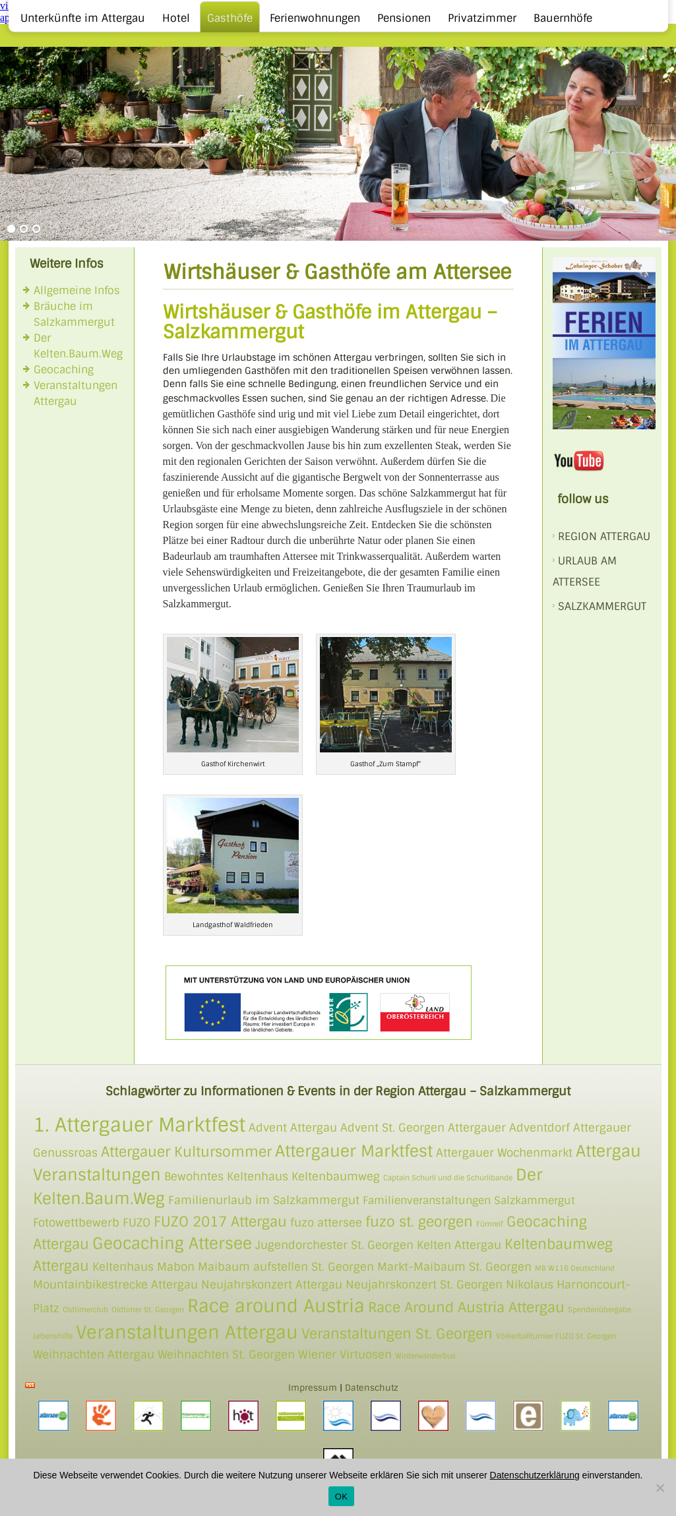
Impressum (312, 1387)
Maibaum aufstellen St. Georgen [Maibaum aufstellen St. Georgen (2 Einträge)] (286, 1266)
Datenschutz (371, 1387)
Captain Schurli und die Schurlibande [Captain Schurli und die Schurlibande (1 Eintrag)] (447, 1177)
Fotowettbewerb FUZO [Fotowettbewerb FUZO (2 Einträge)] (91, 1222)
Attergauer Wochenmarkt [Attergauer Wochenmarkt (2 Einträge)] (504, 1152)
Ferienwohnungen (315, 18)
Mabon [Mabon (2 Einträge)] (176, 1266)
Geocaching (64, 370)
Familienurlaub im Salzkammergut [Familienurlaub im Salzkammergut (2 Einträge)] (263, 1200)
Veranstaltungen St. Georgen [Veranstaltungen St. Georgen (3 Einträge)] (397, 1334)
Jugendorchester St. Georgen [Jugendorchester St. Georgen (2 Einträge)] (334, 1245)
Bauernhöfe (563, 18)
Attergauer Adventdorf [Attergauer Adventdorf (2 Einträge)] (509, 1127)
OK (341, 1496)
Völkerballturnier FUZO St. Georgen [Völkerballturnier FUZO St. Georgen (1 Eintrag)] (556, 1336)
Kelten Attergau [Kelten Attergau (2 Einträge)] (459, 1245)
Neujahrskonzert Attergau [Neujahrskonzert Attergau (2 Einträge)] (271, 1284)
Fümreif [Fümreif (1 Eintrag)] (489, 1223)
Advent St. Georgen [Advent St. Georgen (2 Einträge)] (392, 1127)
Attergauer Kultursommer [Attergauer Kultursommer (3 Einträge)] (186, 1152)
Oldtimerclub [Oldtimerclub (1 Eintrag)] (85, 1309)
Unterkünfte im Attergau (82, 18)
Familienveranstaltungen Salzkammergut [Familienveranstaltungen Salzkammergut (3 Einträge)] (469, 1200)
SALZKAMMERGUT (602, 606)
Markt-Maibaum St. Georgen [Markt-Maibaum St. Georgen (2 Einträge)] (454, 1266)
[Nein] (659, 1487)
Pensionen (404, 18)
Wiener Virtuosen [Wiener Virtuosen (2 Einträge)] (345, 1354)
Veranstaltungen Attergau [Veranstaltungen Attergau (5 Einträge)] (187, 1332)
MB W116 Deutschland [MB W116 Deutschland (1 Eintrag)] (575, 1268)
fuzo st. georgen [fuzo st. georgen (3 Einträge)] (419, 1221)
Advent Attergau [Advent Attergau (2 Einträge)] (293, 1127)
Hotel (176, 18)
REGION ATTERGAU (604, 536)
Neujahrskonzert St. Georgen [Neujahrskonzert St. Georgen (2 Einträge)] (424, 1284)
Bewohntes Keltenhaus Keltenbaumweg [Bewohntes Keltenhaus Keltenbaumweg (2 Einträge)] (272, 1176)
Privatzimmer (482, 18)
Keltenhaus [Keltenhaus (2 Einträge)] (123, 1266)
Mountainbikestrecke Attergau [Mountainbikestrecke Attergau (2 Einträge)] (115, 1284)
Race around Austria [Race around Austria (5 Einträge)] (276, 1306)
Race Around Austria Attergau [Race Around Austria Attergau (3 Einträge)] (466, 1307)
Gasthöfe (230, 18)
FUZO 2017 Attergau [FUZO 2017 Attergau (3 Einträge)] (220, 1221)
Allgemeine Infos (77, 290)
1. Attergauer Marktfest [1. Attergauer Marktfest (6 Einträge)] (139, 1124)
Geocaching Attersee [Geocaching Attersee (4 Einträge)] (172, 1243)
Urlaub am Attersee (585, 571)
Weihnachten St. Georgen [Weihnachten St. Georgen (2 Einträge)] (226, 1354)
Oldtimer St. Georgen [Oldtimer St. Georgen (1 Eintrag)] (147, 1309)
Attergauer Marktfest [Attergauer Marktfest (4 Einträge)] (354, 1151)
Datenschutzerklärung (535, 1475)
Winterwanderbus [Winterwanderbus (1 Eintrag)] (425, 1355)
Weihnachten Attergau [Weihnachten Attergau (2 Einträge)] (93, 1354)
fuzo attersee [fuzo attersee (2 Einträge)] (326, 1222)
